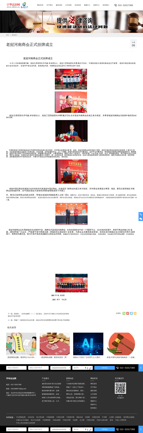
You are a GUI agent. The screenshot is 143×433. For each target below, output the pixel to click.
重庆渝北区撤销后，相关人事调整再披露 (76, 390)
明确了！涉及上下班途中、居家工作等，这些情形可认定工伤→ (76, 387)
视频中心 (93, 401)
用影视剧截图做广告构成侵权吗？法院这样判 (52, 387)
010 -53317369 (127, 368)
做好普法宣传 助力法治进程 (51, 384)
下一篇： (38, 315)
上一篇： (39, 320)
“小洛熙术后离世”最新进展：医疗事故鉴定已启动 (76, 384)
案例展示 (14, 35)
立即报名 (104, 368)
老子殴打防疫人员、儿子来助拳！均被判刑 (52, 401)
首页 (7, 35)
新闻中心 (93, 404)
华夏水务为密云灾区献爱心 (75, 401)
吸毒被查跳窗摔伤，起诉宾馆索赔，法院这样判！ (52, 394)
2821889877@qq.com (18, 389)
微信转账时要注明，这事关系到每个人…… (52, 390)
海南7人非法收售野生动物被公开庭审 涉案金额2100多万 (52, 397)
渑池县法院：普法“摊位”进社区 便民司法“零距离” (76, 397)
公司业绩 (93, 394)
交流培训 (93, 397)
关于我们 (93, 387)
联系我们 (93, 408)
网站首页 (93, 384)
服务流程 (93, 390)
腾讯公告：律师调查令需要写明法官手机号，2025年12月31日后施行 (76, 394)
